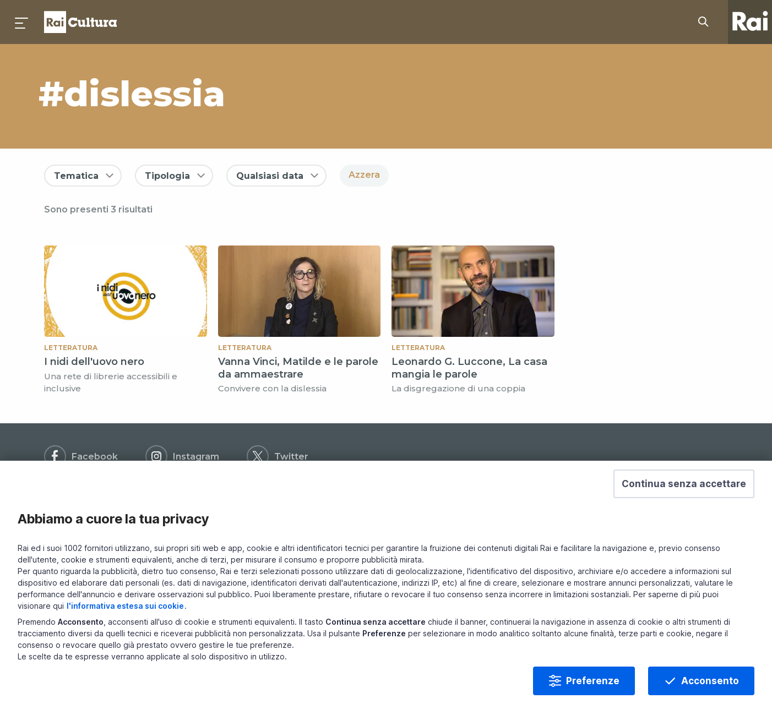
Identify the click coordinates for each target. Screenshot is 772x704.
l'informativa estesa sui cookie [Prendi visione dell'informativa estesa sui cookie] (125, 613)
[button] (683, 491)
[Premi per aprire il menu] (22, 22)
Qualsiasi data (269, 176)
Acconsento (710, 688)
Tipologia (167, 176)
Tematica (76, 176)
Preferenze (592, 688)
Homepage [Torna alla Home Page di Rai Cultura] (80, 22)
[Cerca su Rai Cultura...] (706, 22)
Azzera (364, 175)
